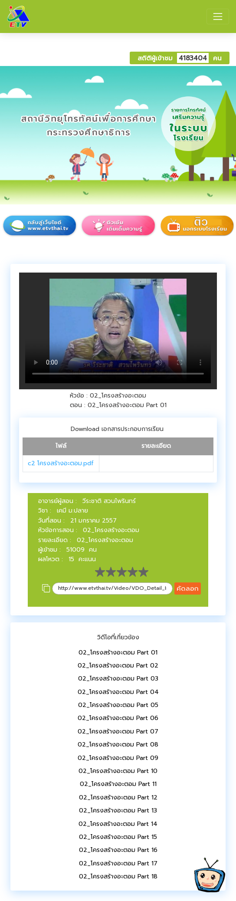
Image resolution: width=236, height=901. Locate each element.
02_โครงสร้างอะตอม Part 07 (118, 731)
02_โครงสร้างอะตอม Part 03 (118, 678)
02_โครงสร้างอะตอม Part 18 (118, 876)
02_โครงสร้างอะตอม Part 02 (118, 665)
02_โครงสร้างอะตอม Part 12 (118, 797)
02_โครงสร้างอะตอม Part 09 (118, 758)
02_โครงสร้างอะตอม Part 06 (118, 718)
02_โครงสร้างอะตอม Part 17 (118, 863)
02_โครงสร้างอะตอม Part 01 (118, 652)
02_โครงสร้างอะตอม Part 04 (118, 692)
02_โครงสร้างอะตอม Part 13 (118, 810)
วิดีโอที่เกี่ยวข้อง (118, 637)
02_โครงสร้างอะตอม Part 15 (118, 837)
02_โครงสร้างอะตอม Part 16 (118, 850)
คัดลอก (188, 588)
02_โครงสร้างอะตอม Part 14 (118, 824)
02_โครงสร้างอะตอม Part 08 (118, 744)
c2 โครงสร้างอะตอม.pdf (61, 463)
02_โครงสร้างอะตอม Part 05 (118, 705)
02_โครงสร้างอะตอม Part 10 (118, 771)
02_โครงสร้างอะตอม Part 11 (118, 784)
